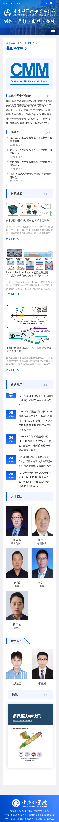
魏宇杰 (17, 624)
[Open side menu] (53, 31)
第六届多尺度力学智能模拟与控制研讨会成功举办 (31, 139)
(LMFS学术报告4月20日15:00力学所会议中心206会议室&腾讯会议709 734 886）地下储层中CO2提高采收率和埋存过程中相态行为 (36, 422)
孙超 (17, 582)
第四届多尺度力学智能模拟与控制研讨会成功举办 (31, 164)
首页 (19, 42)
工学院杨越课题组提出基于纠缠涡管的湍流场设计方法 (29, 350)
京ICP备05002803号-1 (16, 815)
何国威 (17, 540)
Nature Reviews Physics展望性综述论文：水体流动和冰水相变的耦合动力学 (27, 274)
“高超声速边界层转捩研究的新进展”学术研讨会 (30, 176)
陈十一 (42, 540)
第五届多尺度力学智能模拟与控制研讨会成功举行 (31, 151)
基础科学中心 (31, 42)
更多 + (49, 96)
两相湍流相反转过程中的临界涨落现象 (27, 220)
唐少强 (42, 582)
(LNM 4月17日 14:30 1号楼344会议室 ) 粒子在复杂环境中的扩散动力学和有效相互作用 (36, 463)
